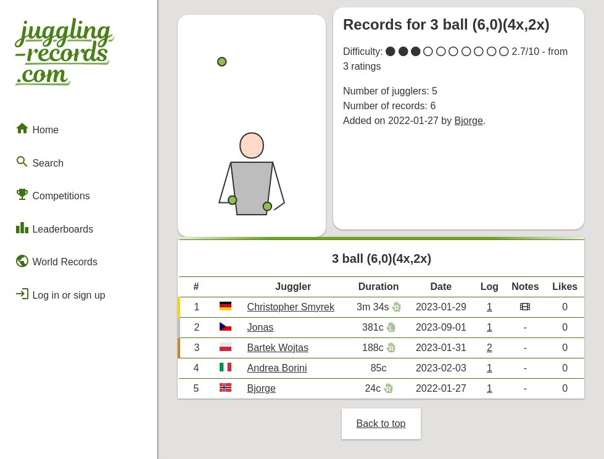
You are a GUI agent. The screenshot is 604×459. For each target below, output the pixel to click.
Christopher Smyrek (290, 307)
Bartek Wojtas (277, 347)
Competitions (52, 194)
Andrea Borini (277, 368)
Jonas (260, 327)
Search (39, 161)
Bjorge (469, 120)
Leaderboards (54, 227)
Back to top (380, 423)
